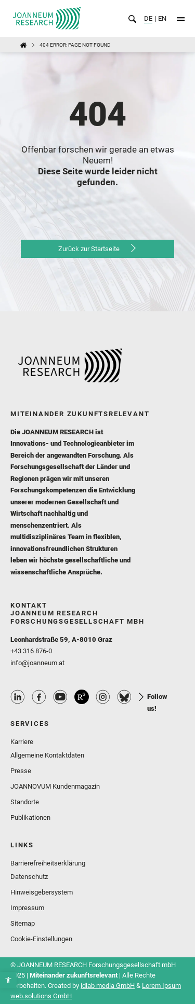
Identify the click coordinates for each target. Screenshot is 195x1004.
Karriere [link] (21, 742)
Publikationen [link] (30, 817)
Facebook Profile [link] (39, 697)
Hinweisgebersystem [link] (41, 892)
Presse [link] (20, 771)
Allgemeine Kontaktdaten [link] (47, 755)
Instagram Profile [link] (103, 697)
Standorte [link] (24, 802)
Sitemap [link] (22, 923)
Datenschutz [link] (29, 877)
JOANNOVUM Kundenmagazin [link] (55, 786)
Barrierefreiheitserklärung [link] (47, 863)
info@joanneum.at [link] (37, 663)
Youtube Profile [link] (60, 697)
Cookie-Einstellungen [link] (41, 939)
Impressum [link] (27, 908)
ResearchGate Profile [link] (81, 697)
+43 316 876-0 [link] (31, 651)
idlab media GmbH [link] (108, 985)
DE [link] (148, 18)
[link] (8, 980)
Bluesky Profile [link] (124, 697)
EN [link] (161, 18)
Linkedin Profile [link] (17, 697)
